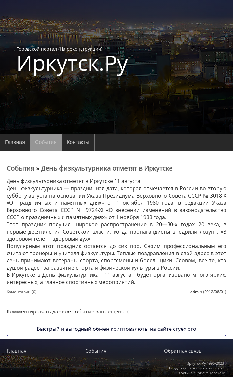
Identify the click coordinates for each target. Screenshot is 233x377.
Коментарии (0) (22, 291)
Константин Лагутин (207, 368)
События (46, 142)
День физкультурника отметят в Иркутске (106, 168)
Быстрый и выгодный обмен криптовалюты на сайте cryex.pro (116, 328)
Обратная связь (183, 351)
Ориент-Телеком (209, 372)
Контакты (78, 142)
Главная (15, 142)
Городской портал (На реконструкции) (72, 59)
